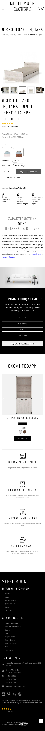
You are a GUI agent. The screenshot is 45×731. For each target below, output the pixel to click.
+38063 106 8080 (11, 679)
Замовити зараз (13, 177)
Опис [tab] (22, 223)
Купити (22, 438)
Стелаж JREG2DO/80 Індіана (22, 418)
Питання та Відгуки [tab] (22, 228)
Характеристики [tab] (22, 218)
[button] (42, 8)
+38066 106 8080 (24, 9)
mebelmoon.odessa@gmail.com (22, 11)
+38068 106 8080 (19, 7)
